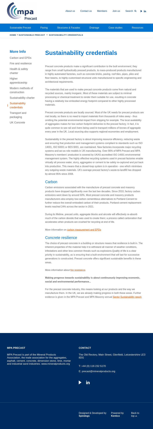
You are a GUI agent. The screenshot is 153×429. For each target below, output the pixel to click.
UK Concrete (17, 122)
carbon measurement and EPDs (84, 229)
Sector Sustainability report (127, 297)
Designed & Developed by (92, 414)
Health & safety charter (19, 71)
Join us (116, 11)
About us (70, 11)
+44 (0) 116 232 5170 (93, 366)
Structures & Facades (68, 27)
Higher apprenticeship (18, 80)
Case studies (116, 27)
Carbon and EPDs (20, 57)
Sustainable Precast (20, 27)
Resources (137, 27)
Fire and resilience (21, 63)
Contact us (86, 11)
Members (102, 11)
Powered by (117, 414)
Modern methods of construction (21, 90)
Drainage (94, 27)
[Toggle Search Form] (129, 11)
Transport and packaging (18, 114)
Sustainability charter (22, 97)
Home (13, 35)
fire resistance (77, 270)
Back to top (135, 414)
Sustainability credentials (18, 105)
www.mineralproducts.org (55, 363)
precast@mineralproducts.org (98, 371)
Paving (44, 27)
